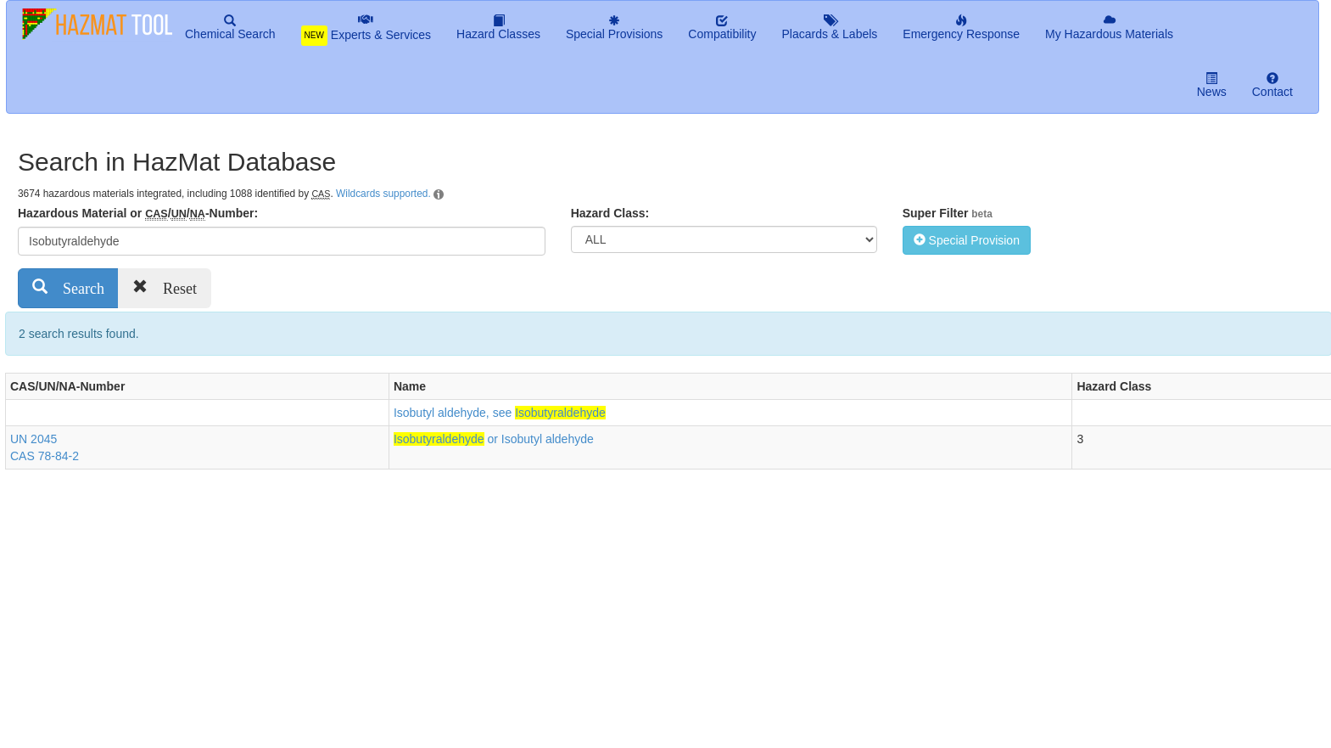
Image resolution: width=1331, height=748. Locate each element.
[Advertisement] (314, 605)
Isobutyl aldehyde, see (500, 412)
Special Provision (967, 240)
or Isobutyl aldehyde (494, 439)
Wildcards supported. (383, 194)
